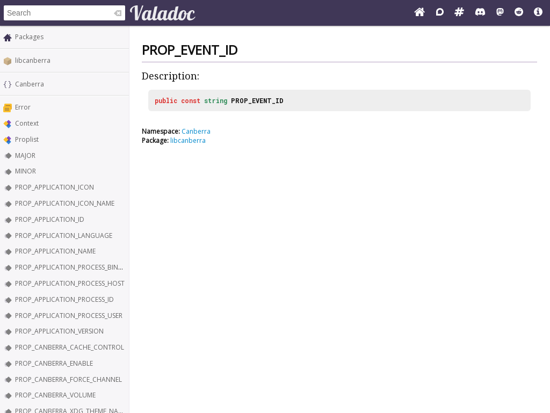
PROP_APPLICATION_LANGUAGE (63, 235)
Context (27, 123)
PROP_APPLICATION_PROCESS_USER (68, 315)
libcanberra (32, 60)
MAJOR (25, 155)
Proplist (27, 139)
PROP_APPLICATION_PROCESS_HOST (70, 283)
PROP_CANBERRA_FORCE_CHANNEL (68, 379)
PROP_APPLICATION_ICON (54, 187)
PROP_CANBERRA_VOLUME (55, 395)
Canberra (29, 84)
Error (23, 107)
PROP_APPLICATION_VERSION (59, 331)
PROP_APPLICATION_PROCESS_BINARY (72, 267)
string (215, 100)
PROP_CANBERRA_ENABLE (54, 363)
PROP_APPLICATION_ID (49, 219)
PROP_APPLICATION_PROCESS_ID (64, 299)
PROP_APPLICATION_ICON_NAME (64, 203)
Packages (29, 36)
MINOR (25, 171)
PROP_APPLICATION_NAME (55, 251)
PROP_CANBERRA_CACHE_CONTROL (69, 347)
